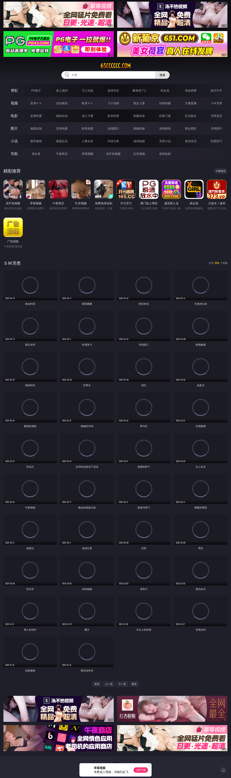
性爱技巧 (216, 141)
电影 (14, 115)
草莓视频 (87, 154)
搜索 (162, 75)
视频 (14, 103)
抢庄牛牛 (216, 90)
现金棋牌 (191, 90)
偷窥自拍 (36, 128)
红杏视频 (139, 154)
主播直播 (191, 103)
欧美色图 (87, 128)
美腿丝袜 (139, 128)
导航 (14, 153)
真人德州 (62, 90)
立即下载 (141, 770)
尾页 (134, 684)
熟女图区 (191, 128)
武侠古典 (113, 141)
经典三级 (165, 116)
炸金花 (165, 90)
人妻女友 (87, 141)
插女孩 (36, 154)
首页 (96, 684)
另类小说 (165, 141)
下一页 (122, 684)
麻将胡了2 (139, 90)
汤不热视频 (113, 154)
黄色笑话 (191, 141)
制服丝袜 (139, 116)
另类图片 (216, 128)
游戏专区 (113, 90)
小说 (14, 141)
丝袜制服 (165, 103)
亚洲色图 (62, 128)
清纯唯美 (165, 128)
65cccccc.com (115, 65)
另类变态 (216, 116)
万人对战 (87, 90)
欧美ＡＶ (87, 103)
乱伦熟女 (191, 116)
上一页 (109, 684)
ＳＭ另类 (216, 103)
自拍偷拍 (62, 103)
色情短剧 (165, 154)
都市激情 (36, 141)
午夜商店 (62, 154)
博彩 (14, 90)
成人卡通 (87, 116)
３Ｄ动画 (113, 103)
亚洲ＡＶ (36, 103)
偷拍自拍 (62, 116)
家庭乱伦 (62, 141)
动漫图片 (113, 128)
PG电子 (36, 90)
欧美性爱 (113, 116)
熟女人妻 (139, 103)
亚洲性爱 (36, 116)
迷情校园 (139, 141)
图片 (14, 128)
